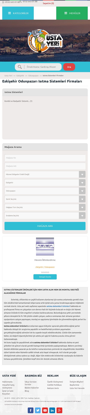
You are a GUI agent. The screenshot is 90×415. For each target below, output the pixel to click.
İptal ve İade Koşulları (7, 392)
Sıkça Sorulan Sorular (30, 383)
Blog (27, 391)
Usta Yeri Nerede (77, 388)
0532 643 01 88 (11, 2)
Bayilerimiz (74, 385)
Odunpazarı (33, 76)
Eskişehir (20, 76)
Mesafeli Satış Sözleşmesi (8, 386)
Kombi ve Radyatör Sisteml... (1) (18, 101)
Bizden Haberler (32, 388)
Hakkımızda (7, 382)
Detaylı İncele (45, 277)
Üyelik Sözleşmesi (55, 382)
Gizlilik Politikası (54, 385)
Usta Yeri (8, 76)
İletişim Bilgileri (76, 382)
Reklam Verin (53, 388)
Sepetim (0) (48, 3)
